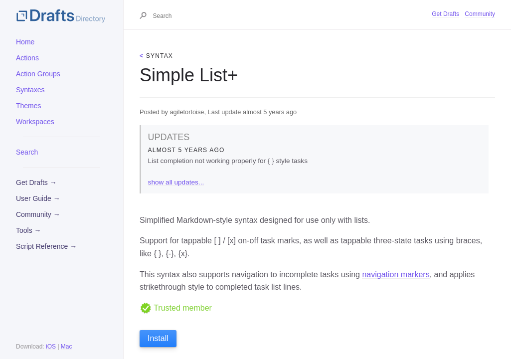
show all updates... (176, 182)
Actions (27, 58)
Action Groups (38, 74)
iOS (51, 346)
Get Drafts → (36, 182)
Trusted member (176, 308)
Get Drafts (445, 13)
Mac (66, 346)
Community (480, 13)
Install (158, 338)
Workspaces (35, 122)
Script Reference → (46, 246)
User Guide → (38, 198)
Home (25, 42)
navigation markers (395, 274)
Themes (28, 106)
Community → (38, 214)
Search (27, 152)
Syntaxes (30, 90)
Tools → (28, 230)
